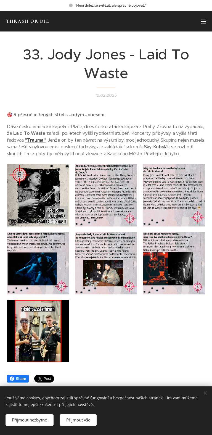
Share (18, 378)
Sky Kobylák (157, 147)
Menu (203, 21)
